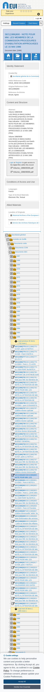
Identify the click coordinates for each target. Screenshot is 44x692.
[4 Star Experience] (29, 11)
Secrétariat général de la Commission (24, 76)
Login (38, 18)
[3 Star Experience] (26, 11)
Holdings (6, 23)
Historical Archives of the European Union (26, 215)
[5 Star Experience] (31, 11)
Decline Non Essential (22, 687)
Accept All (22, 681)
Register (19, 162)
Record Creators (19, 23)
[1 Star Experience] (21, 11)
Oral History (33, 23)
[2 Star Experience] (24, 11)
